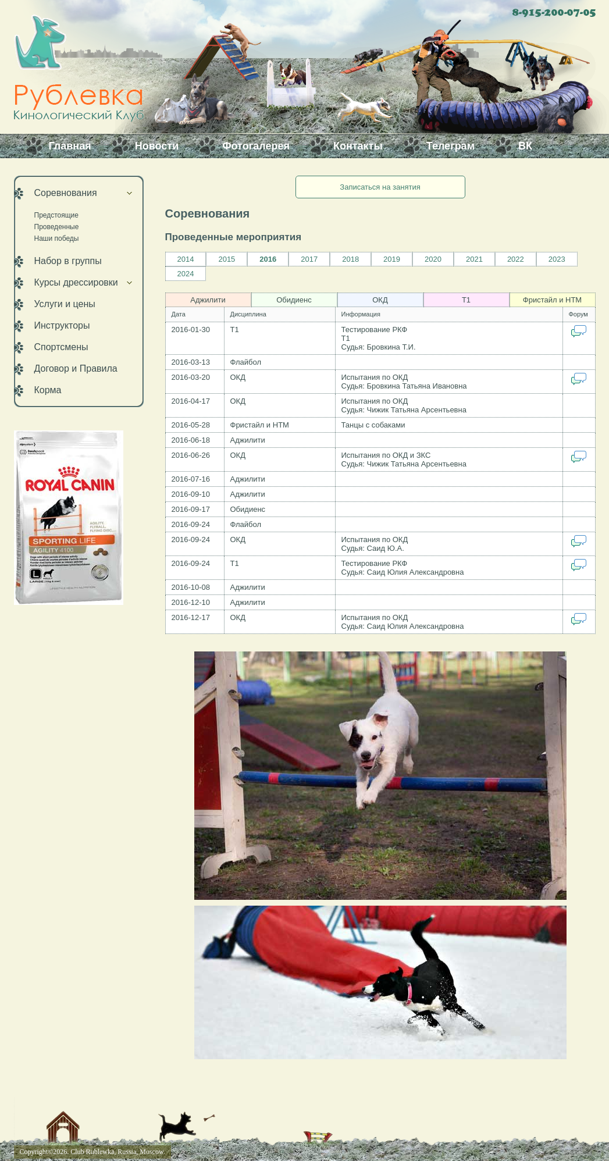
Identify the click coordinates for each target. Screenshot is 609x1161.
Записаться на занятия (380, 187)
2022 (515, 259)
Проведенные (56, 227)
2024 (185, 273)
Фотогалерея (256, 146)
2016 (267, 259)
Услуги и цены (64, 304)
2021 (474, 259)
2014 (185, 259)
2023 (557, 259)
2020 (433, 259)
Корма (48, 390)
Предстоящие (56, 215)
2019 (391, 259)
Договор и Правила (75, 368)
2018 (350, 259)
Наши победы (56, 238)
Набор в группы (68, 261)
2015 (226, 259)
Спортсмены (61, 347)
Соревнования (65, 193)
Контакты (358, 146)
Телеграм (450, 146)
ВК (525, 146)
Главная (70, 146)
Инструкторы (62, 325)
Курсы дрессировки (76, 282)
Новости (157, 146)
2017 (309, 259)
